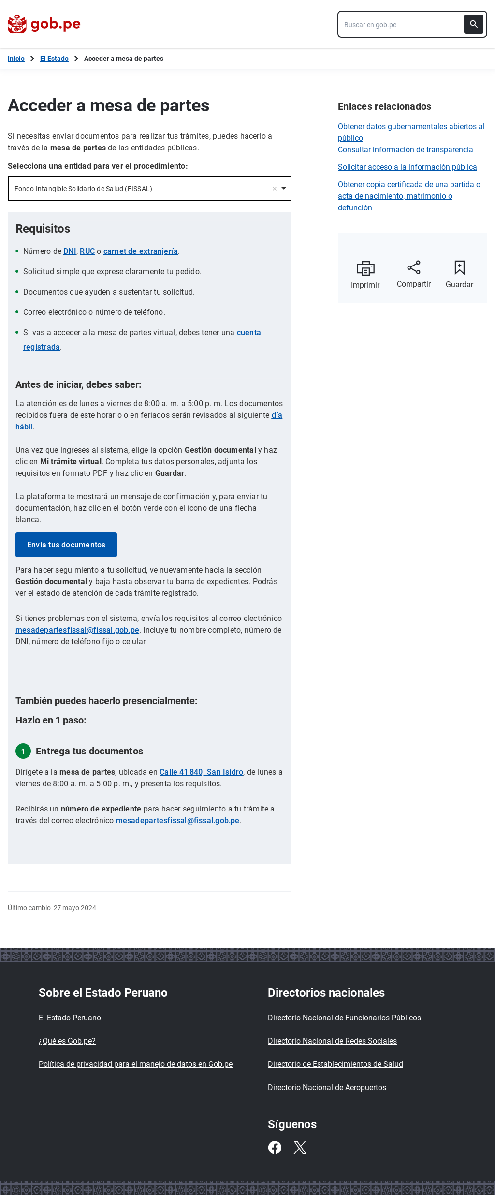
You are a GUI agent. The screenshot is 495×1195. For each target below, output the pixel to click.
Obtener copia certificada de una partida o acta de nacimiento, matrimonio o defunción (409, 196)
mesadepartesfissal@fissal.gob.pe (77, 629)
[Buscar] (473, 24)
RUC (87, 251)
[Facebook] (274, 1147)
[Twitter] (299, 1147)
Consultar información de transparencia (405, 149)
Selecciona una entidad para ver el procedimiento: (98, 166)
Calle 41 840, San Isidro (201, 772)
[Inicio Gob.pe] (16, 58)
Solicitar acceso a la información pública (407, 167)
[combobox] (412, 24)
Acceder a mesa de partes (123, 58)
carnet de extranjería (140, 251)
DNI (69, 251)
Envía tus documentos (66, 544)
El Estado (54, 58)
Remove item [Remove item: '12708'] (274, 188)
